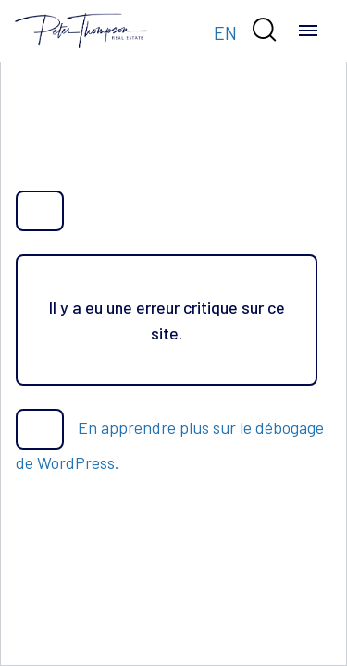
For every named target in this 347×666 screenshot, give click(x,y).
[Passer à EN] (225, 31)
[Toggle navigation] (308, 30)
